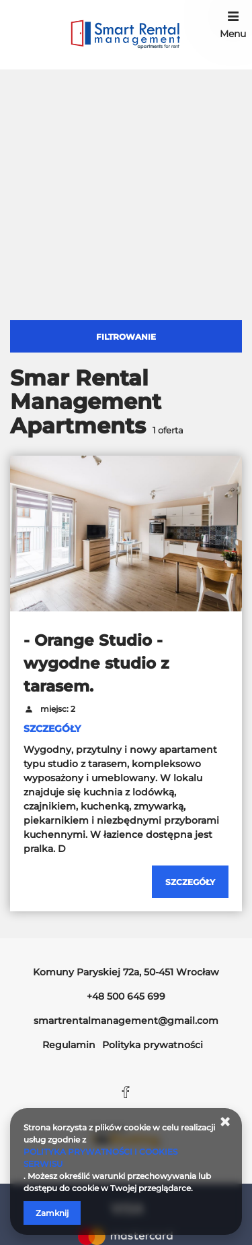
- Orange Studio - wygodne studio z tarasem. (96, 663)
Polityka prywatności (152, 1045)
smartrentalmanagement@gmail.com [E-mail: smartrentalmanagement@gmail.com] (126, 1020)
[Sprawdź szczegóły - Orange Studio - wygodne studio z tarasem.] (190, 882)
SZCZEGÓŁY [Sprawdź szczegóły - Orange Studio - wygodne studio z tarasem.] (52, 729)
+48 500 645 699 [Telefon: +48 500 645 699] (126, 996)
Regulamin (68, 1045)
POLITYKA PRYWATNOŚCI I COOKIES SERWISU (100, 1158)
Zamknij (52, 1213)
